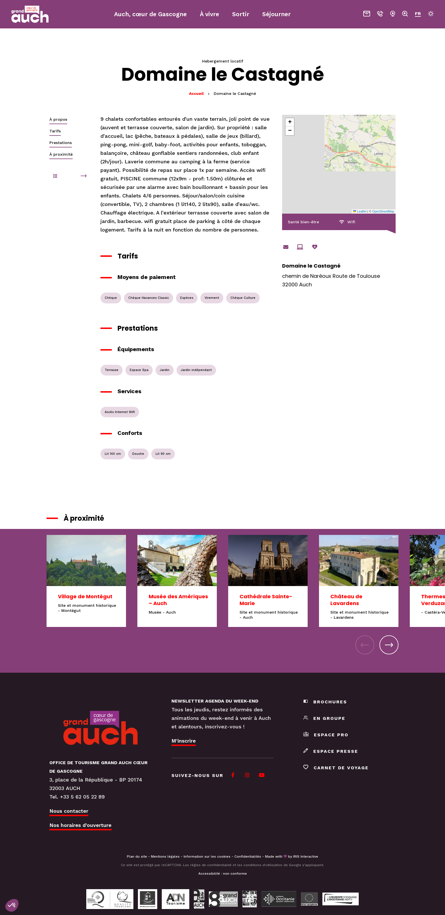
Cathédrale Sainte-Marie (266, 600)
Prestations (60, 142)
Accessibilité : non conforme (222, 874)
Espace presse (330, 751)
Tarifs (55, 131)
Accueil (196, 93)
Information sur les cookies (207, 856)
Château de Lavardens (346, 600)
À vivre (209, 14)
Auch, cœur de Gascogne (150, 14)
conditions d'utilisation (263, 865)
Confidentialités (247, 856)
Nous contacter (68, 811)
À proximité (61, 154)
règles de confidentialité (211, 865)
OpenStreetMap (383, 211)
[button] (290, 122)
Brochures (325, 702)
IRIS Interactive (305, 856)
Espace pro (326, 734)
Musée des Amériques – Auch (178, 600)
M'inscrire (183, 741)
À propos (58, 119)
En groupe (324, 718)
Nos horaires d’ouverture (80, 825)
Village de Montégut (85, 596)
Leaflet (359, 211)
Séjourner (276, 14)
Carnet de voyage (336, 767)
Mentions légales (165, 856)
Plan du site (137, 856)
